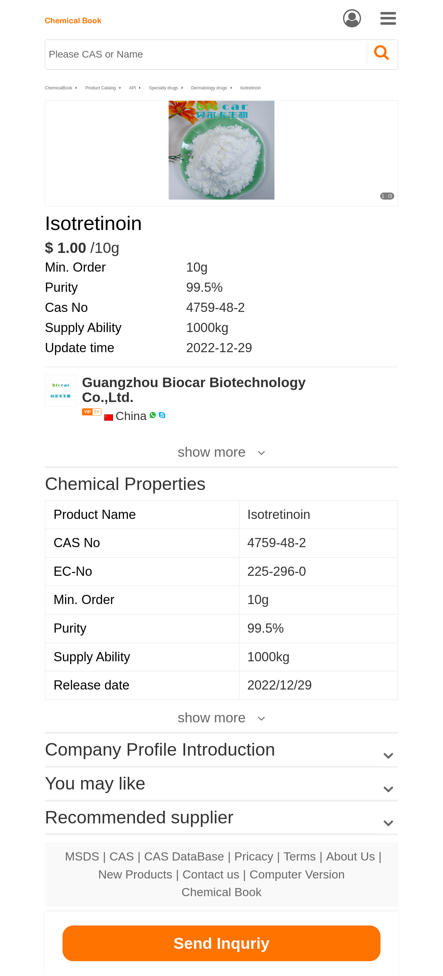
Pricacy (253, 856)
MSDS (82, 856)
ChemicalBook (58, 87)
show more (212, 451)
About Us (350, 856)
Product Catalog (100, 87)
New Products (135, 874)
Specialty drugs (163, 87)
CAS (122, 856)
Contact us (211, 874)
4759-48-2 (215, 307)
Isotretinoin (250, 87)
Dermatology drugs (209, 87)
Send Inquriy (221, 943)
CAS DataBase (184, 856)
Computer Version (297, 874)
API (132, 87)
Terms (299, 856)
